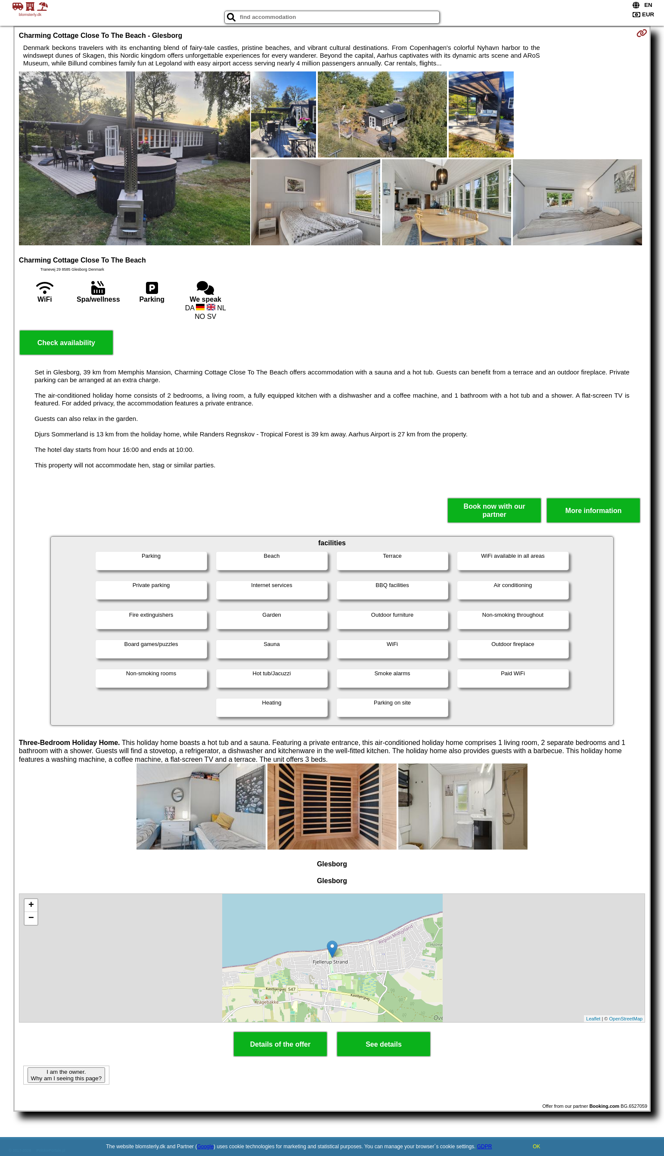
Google (205, 1147)
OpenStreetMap (626, 1018)
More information (593, 510)
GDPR (484, 1147)
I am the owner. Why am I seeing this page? (66, 1075)
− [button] (31, 918)
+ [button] (31, 905)
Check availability (66, 342)
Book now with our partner (494, 510)
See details (384, 1044)
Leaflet (593, 1018)
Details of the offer (280, 1044)
